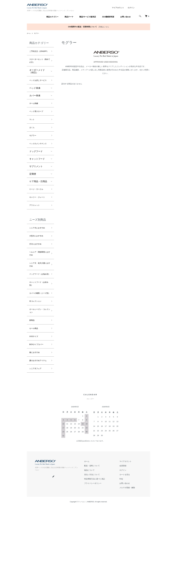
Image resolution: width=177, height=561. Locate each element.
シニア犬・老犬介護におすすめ (38, 298)
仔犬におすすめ (37, 275)
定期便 (32, 193)
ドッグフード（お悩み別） (38, 311)
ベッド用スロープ (38, 123)
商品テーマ (69, 17)
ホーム (29, 33)
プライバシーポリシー (92, 538)
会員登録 (122, 522)
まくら (32, 141)
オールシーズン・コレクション (38, 357)
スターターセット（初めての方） (38, 66)
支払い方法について (92, 530)
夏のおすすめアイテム (38, 414)
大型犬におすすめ (38, 266)
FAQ (121, 534)
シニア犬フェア (37, 424)
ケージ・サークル (38, 208)
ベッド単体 (34, 98)
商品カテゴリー (52, 17)
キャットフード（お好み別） (37, 323)
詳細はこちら (104, 27)
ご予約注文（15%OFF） (36, 53)
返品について (89, 526)
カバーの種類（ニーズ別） (38, 336)
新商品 (32, 368)
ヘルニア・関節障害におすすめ (38, 285)
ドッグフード (36, 170)
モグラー (38, 33)
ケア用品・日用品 (38, 200)
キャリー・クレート (38, 219)
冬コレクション (37, 346)
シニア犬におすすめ (38, 255)
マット (32, 132)
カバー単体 (34, 106)
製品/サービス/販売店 (87, 17)
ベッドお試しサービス (38, 88)
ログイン (131, 8)
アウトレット (36, 230)
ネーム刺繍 (34, 114)
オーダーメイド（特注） (37, 77)
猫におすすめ (36, 403)
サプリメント (36, 185)
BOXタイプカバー (38, 394)
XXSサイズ (34, 385)
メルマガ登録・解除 (127, 542)
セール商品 (34, 377)
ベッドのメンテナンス (38, 160)
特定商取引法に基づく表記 (94, 534)
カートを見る (124, 530)
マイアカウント (118, 8)
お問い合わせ (125, 17)
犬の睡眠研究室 (108, 17)
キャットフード (37, 178)
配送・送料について (92, 522)
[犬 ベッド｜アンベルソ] (146, 16)
